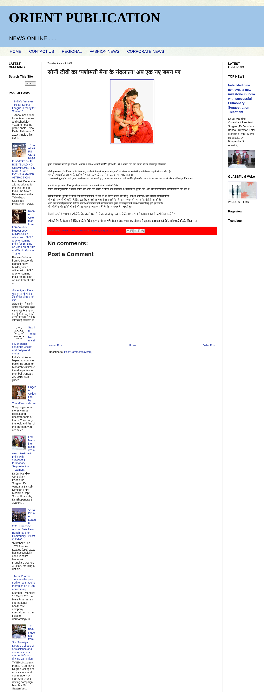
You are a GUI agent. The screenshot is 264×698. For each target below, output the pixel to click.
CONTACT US (41, 51)
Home (132, 345)
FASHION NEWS (104, 51)
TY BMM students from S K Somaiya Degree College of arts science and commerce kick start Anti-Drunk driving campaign (23, 642)
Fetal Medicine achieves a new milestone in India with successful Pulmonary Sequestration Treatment (24, 453)
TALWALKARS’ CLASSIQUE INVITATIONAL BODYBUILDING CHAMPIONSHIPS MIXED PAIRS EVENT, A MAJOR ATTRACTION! (23, 161)
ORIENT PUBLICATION (84, 17)
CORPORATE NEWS (145, 51)
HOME (15, 51)
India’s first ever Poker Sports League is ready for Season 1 (24, 106)
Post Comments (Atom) (78, 351)
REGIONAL (72, 51)
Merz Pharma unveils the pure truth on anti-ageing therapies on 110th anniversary (24, 583)
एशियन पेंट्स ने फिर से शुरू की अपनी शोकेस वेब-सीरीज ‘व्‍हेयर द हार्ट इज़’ (23, 295)
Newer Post (56, 345)
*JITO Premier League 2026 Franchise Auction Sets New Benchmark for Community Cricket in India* (24, 524)
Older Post (209, 345)
